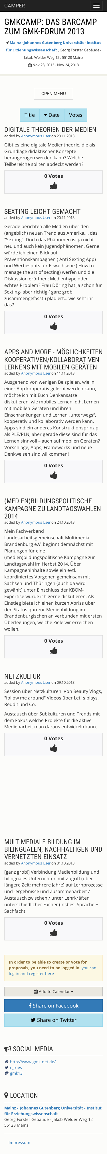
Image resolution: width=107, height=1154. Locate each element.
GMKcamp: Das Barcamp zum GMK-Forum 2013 (50, 26)
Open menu (53, 93)
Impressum (19, 1142)
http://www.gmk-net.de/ (33, 1061)
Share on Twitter (53, 1019)
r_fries (16, 1067)
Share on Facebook (53, 1005)
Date (52, 114)
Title (30, 114)
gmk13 (16, 1073)
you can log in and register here (52, 970)
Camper (14, 6)
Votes (75, 114)
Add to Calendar (53, 991)
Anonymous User (36, 136)
